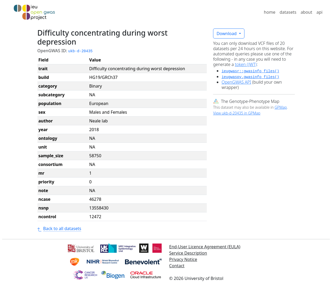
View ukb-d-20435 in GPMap (236, 113)
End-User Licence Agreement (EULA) (204, 247)
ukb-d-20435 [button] (80, 51)
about (306, 12)
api (319, 12)
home (270, 12)
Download (227, 33)
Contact (177, 266)
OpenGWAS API (236, 82)
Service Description (188, 253)
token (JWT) (246, 64)
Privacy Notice (183, 259)
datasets (288, 12)
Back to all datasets (59, 228)
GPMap (281, 107)
